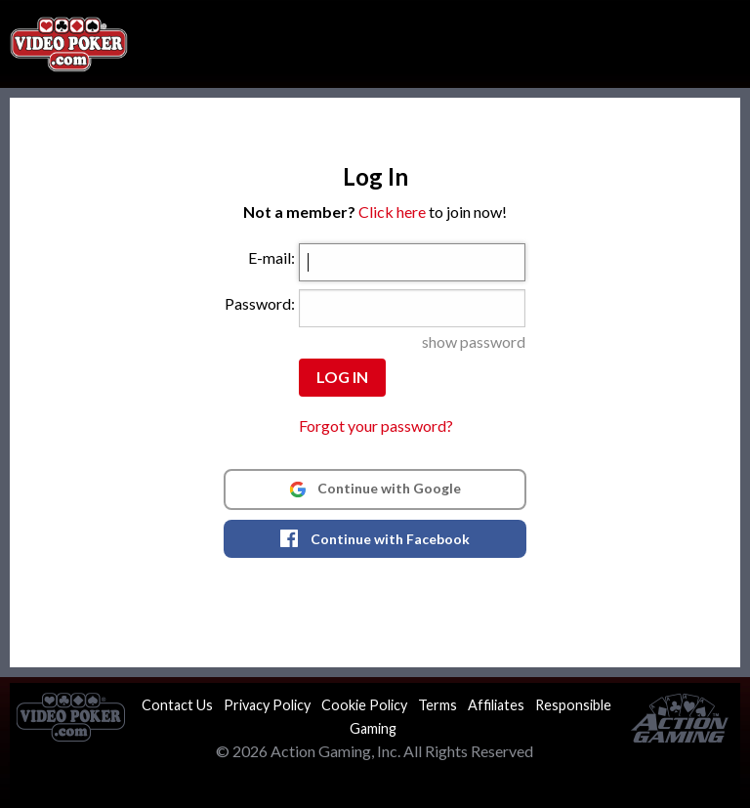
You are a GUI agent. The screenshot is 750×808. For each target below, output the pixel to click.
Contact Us (177, 705)
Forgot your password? (376, 425)
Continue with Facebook (375, 538)
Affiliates (496, 705)
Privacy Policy (267, 705)
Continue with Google (375, 488)
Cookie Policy (364, 705)
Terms (437, 705)
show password (473, 341)
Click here (392, 211)
